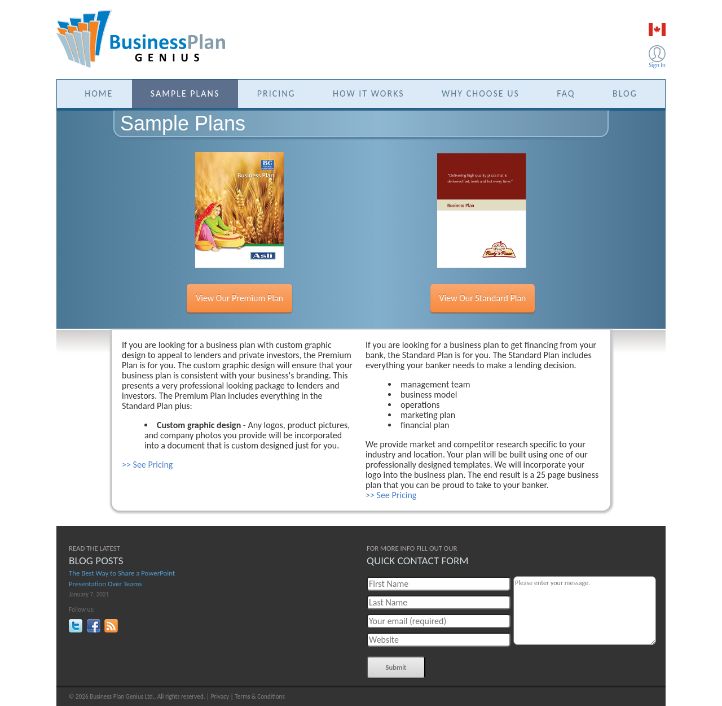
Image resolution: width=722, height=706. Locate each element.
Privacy (220, 696)
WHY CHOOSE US (481, 93)
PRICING (276, 93)
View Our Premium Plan (239, 298)
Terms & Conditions (260, 696)
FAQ (566, 93)
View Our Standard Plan (482, 298)
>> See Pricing (147, 464)
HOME (99, 93)
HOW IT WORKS (368, 93)
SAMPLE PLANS (185, 93)
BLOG (625, 93)
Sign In (657, 65)
